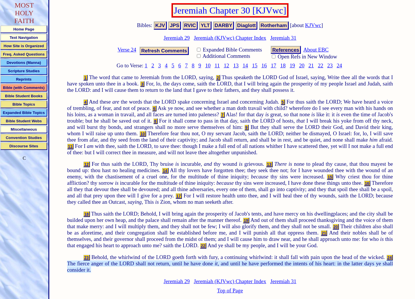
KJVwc (313, 25)
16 (264, 65)
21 (311, 65)
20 (302, 65)
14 (245, 65)
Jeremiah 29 (177, 38)
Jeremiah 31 (283, 38)
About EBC (316, 50)
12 (226, 65)
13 (236, 65)
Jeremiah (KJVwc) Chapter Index (230, 38)
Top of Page (230, 290)
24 (339, 65)
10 (208, 65)
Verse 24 (127, 50)
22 (320, 65)
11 (217, 65)
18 (283, 65)
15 (254, 65)
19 (292, 65)
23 (330, 65)
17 (273, 65)
